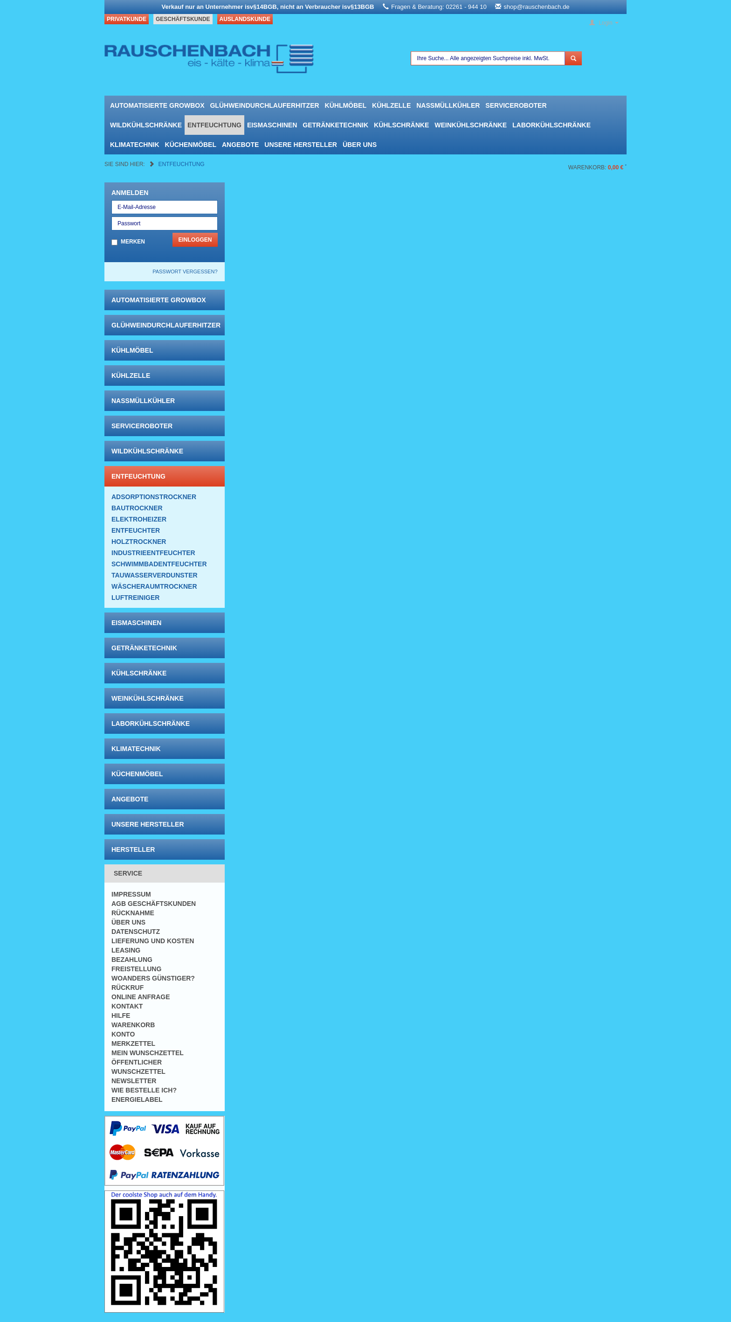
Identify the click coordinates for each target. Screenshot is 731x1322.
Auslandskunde (245, 19)
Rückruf (127, 987)
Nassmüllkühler (448, 105)
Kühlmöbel (345, 105)
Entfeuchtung (214, 125)
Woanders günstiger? (153, 978)
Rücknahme (132, 913)
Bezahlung (131, 959)
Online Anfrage (140, 997)
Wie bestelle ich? (144, 1090)
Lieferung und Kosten (152, 941)
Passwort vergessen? (184, 271)
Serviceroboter (515, 105)
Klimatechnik (134, 144)
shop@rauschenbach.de (536, 6)
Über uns (360, 144)
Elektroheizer (138, 519)
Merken (133, 241)
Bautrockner (137, 508)
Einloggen (195, 240)
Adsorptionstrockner (153, 497)
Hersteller (133, 849)
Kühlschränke (401, 125)
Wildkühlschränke (146, 125)
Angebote (240, 144)
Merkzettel (133, 1043)
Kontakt (127, 1006)
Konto (123, 1034)
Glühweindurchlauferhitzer (264, 105)
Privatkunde (126, 19)
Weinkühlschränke (470, 125)
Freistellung (136, 969)
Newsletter (133, 1081)
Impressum (131, 894)
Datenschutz (135, 931)
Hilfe (120, 1015)
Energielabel (137, 1099)
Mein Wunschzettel (147, 1053)
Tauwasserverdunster (154, 575)
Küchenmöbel (190, 144)
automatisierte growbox (157, 105)
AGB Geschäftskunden (153, 903)
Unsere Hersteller (300, 144)
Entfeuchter (135, 530)
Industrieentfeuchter (153, 553)
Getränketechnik (335, 125)
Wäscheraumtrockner (154, 586)
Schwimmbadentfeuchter (159, 564)
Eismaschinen (272, 125)
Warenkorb (133, 1025)
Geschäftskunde (183, 19)
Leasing (125, 950)
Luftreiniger (135, 597)
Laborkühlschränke (551, 125)
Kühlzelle (391, 105)
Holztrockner (138, 541)
